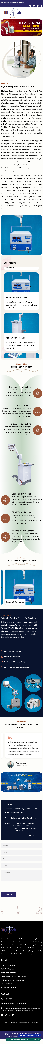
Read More (9, 267)
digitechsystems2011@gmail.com (14, 2)
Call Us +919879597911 (29, 1035)
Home (6, 1023)
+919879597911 (17, 813)
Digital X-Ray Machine (8, 965)
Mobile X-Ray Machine (8, 972)
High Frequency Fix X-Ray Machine (12, 980)
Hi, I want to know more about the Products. (23, 1039)
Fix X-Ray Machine (7, 984)
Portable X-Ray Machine (9, 969)
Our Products (24, 1023)
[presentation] (16, 887)
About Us (13, 1023)
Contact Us (35, 1023)
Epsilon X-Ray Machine (8, 987)
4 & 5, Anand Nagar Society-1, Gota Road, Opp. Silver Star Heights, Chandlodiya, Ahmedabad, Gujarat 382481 (21, 1009)
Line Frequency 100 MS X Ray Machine (13, 976)
